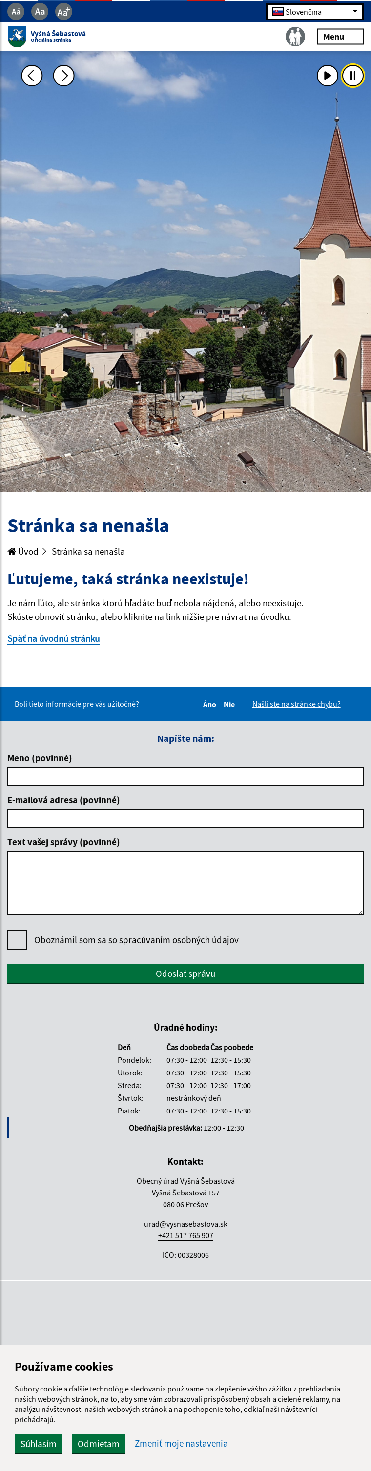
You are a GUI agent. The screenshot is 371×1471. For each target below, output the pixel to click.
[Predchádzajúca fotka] (31, 75)
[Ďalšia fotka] (64, 75)
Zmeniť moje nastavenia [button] (181, 1443)
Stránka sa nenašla (88, 551)
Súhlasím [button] (39, 1444)
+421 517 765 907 (185, 1235)
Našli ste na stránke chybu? (296, 704)
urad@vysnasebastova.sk (185, 1224)
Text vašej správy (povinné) (63, 842)
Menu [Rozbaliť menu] (340, 36)
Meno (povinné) (39, 758)
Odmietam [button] (99, 1444)
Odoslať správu (185, 973)
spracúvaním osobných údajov (179, 940)
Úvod (23, 551)
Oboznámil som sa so (136, 940)
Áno (211, 704)
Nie (231, 704)
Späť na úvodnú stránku (53, 638)
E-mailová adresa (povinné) (63, 800)
